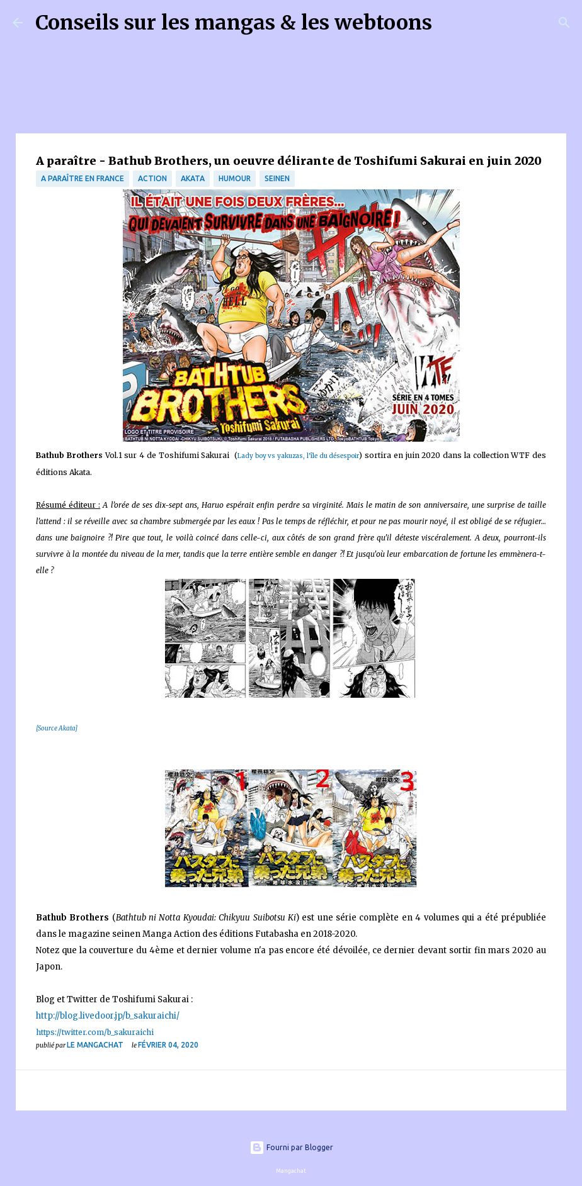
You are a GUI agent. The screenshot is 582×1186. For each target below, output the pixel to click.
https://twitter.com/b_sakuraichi (95, 1032)
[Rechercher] (449, 23)
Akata (193, 178)
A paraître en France (82, 178)
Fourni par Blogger (291, 1147)
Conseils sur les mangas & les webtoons (233, 22)
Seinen (277, 178)
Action (152, 178)
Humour (235, 178)
